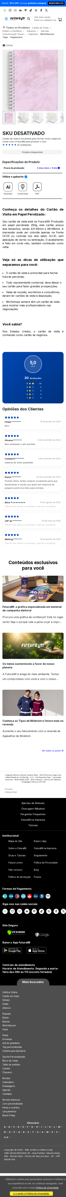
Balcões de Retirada (33, 803)
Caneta (6, 1068)
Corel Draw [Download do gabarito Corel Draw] (22, 187)
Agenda (6, 1090)
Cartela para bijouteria (14, 1051)
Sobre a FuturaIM (17, 848)
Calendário (8, 1082)
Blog (36, 870)
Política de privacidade (47, 1187)
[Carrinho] (60, 20)
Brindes (6, 1078)
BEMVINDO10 (56, 3)
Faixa (5, 1029)
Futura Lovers (15, 862)
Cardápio (7, 1094)
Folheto (6, 1000)
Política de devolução (19, 877)
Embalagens (8, 1086)
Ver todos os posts (53, 750)
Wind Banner (9, 1025)
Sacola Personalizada (13, 1056)
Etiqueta (6, 1013)
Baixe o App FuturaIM (16, 942)
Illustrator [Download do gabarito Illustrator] (8, 187)
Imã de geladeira (11, 1043)
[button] (28, 19)
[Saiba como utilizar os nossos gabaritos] (25, 176)
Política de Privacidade (46, 862)
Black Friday (8, 1115)
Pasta (5, 1035)
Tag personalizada (12, 1047)
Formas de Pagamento (16, 888)
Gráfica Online (9, 992)
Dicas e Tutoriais (17, 855)
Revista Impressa (11, 1099)
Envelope (7, 1039)
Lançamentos (9, 1111)
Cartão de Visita (10, 996)
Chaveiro (7, 1072)
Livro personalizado (12, 1103)
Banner (6, 1021)
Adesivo (6, 1008)
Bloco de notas (10, 1060)
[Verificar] (16, 932)
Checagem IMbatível (33, 808)
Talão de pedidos (11, 1064)
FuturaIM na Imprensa (33, 819)
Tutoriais (33, 825)
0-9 (6, 1137)
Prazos (37, 877)
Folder (5, 1004)
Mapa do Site (15, 841)
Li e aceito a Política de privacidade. (31, 1193)
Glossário (33, 1122)
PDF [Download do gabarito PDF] (37, 187)
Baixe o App (40, 841)
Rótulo (5, 1017)
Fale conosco (15, 870)
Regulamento (40, 855)
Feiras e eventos (10, 1107)
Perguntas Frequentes (32, 814)
